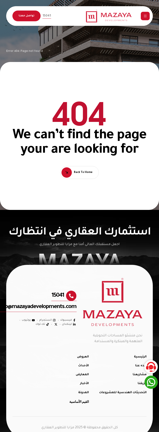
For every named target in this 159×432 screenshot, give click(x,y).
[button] (47, 16)
